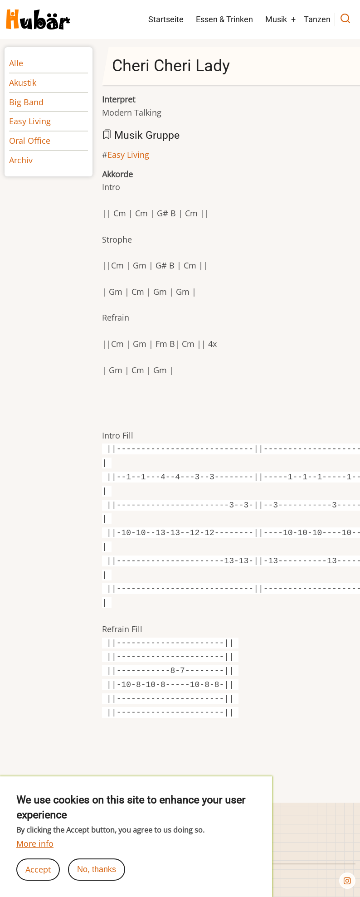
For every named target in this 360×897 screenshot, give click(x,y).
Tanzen (317, 19)
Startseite (166, 19)
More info (35, 853)
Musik (276, 19)
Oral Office (29, 140)
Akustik (22, 82)
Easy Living (128, 154)
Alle (16, 63)
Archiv (21, 160)
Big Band (26, 102)
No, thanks (96, 879)
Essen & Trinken (224, 19)
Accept (38, 879)
